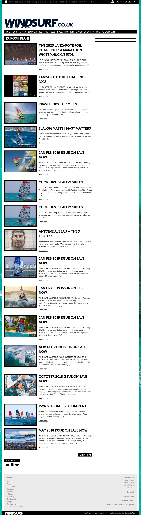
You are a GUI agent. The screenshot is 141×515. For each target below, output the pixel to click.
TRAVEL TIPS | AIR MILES (58, 104)
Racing (32, 95)
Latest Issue (89, 32)
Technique (43, 32)
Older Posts (85, 455)
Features (22, 32)
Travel (60, 32)
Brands (79, 32)
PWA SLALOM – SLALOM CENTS (63, 406)
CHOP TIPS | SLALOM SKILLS (61, 182)
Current (32, 170)
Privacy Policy (12, 504)
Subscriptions (128, 500)
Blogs (9, 502)
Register (128, 2)
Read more (43, 69)
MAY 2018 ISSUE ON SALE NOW (63, 430)
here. (95, 2)
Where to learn (108, 32)
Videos (52, 32)
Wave (134, 513)
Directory (10, 497)
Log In (118, 2)
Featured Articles (29, 200)
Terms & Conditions (15, 507)
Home (8, 32)
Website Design (124, 513)
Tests (14, 32)
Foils (98, 32)
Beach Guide (69, 32)
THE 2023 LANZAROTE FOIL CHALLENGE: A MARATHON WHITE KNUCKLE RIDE (60, 50)
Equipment (32, 32)
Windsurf (32, 63)
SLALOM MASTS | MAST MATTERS (65, 128)
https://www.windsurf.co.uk (92, 513)
